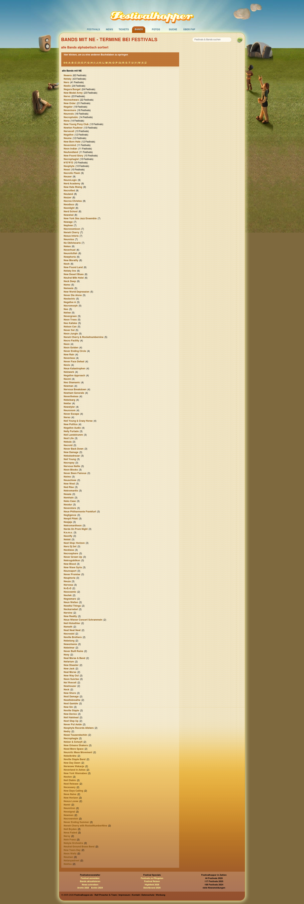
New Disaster (71, 665)
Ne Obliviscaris (72, 243)
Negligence (70, 515)
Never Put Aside (73, 724)
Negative (68, 135)
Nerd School (71, 211)
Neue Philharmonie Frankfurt (80, 511)
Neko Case (70, 501)
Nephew (68, 225)
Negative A (70, 302)
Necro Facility (71, 340)
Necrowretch (71, 819)
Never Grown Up (73, 557)
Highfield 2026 (152, 885)
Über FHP (189, 29)
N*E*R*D (68, 162)
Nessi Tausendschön (75, 735)
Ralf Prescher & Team (106, 895)
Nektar (67, 403)
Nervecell (69, 131)
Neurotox (69, 239)
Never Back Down (73, 449)
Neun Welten (71, 602)
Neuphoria (69, 578)
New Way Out (71, 675)
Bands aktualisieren (90, 881)
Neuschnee (70, 480)
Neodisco (69, 204)
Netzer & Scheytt (73, 742)
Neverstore (70, 508)
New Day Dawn (72, 763)
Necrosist (69, 634)
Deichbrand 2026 (152, 888)
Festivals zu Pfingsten (152, 878)
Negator (68, 107)
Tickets (124, 29)
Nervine (68, 613)
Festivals (93, 29)
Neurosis (69, 114)
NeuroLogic (70, 180)
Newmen (68, 815)
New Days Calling (73, 791)
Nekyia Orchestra (73, 843)
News (109, 29)
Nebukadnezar (72, 456)
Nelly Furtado (71, 431)
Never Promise (72, 574)
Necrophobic (71, 117)
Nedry (67, 731)
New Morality (71, 260)
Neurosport (70, 571)
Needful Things (72, 606)
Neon (67, 344)
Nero (66, 82)
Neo (66, 309)
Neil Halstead (71, 717)
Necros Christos (73, 201)
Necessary (69, 787)
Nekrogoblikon (72, 560)
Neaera (68, 75)
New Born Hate (72, 142)
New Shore (70, 693)
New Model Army (73, 93)
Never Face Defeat (74, 361)
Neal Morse (70, 672)
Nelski (67, 539)
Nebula (68, 442)
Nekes (67, 246)
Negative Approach (74, 375)
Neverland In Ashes (75, 770)
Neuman (68, 857)
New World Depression (76, 292)
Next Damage (71, 696)
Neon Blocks (71, 470)
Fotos (156, 29)
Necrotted (69, 190)
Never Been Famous (75, 473)
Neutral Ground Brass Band (79, 846)
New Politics (71, 424)
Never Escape (71, 414)
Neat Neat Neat (72, 630)
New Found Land (73, 267)
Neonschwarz (71, 100)
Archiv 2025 (83, 888)
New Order (70, 103)
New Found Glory (73, 156)
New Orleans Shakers (76, 745)
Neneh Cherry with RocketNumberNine (85, 826)
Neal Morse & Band (74, 658)
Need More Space (74, 749)
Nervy (67, 836)
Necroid (68, 445)
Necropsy (69, 463)
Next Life (69, 438)
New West (69, 484)
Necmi (67, 379)
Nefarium (69, 662)
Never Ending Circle (75, 351)
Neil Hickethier (72, 623)
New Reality (70, 616)
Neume (68, 138)
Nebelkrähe (70, 756)
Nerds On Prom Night (76, 529)
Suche (173, 29)
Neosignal (69, 812)
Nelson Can (70, 327)
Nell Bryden (70, 829)
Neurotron (69, 808)
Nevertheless (71, 396)
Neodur (68, 504)
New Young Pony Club (76, 124)
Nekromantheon (73, 525)
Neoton (68, 777)
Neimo (67, 477)
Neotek (68, 595)
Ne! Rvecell (70, 682)
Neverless (69, 358)
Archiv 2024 (97, 888)
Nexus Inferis (71, 236)
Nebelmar (69, 648)
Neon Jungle (71, 333)
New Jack (69, 668)
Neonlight (69, 208)
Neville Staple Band (75, 759)
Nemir (67, 805)
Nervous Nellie (72, 466)
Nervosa (68, 585)
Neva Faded (70, 832)
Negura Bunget (72, 89)
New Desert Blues (74, 274)
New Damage (71, 452)
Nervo (67, 96)
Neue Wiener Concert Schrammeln (83, 620)
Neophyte (69, 166)
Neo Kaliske (70, 323)
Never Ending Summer (76, 822)
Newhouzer (70, 686)
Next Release (71, 784)
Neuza (67, 581)
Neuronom (69, 410)
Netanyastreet (71, 860)
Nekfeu (68, 864)
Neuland (68, 194)
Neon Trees (70, 320)
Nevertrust (69, 250)
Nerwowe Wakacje (74, 766)
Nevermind (70, 145)
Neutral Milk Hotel (74, 278)
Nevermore (70, 110)
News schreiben (90, 885)
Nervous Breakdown (75, 389)
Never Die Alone (73, 295)
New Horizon (71, 798)
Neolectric (69, 299)
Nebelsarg (69, 400)
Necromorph (71, 306)
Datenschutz (148, 895)
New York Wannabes (75, 773)
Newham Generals (74, 393)
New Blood (70, 564)
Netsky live (70, 271)
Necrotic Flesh (72, 173)
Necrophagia (71, 738)
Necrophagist (71, 159)
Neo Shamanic (72, 382)
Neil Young (70, 459)
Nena (66, 121)
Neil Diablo (70, 780)
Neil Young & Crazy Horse (78, 421)
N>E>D (67, 588)
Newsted (68, 215)
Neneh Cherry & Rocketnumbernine (83, 337)
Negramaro (70, 599)
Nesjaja (68, 522)
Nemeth (68, 627)
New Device (70, 714)
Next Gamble (71, 703)
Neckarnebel (71, 609)
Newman (68, 386)
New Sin (68, 707)
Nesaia (67, 494)
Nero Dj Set (70, 546)
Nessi (67, 169)
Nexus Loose (71, 801)
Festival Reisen (152, 881)
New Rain (69, 354)
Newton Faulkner (73, 128)
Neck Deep (70, 281)
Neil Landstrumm (73, 435)
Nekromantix (71, 491)
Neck (66, 689)
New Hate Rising (73, 187)
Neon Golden (71, 347)
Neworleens (70, 644)
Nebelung (69, 641)
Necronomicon (72, 229)
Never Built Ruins (73, 651)
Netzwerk (69, 372)
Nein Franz (70, 839)
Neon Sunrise (71, 679)
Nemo (67, 285)
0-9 (65, 63)
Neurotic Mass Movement (78, 752)
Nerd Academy (72, 183)
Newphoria (70, 257)
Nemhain (69, 497)
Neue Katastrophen (74, 368)
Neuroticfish (70, 253)
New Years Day (72, 850)
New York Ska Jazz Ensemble (80, 218)
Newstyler (69, 407)
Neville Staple (71, 710)
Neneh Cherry (71, 232)
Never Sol (69, 330)
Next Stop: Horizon (74, 543)
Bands (139, 29)
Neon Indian (70, 149)
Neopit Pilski (71, 518)
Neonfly (68, 536)
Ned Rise (69, 487)
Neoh (67, 264)
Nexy (66, 655)
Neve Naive (70, 794)
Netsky (67, 79)
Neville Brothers (73, 637)
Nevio (67, 365)
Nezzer (67, 197)
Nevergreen (70, 316)
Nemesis (68, 288)
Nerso (67, 417)
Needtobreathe (72, 700)
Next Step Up (71, 721)
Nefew (67, 313)
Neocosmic (70, 592)
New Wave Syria (73, 567)
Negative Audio (72, 428)
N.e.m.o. (68, 532)
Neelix (67, 86)
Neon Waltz (70, 853)
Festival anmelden (90, 878)
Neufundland (71, 152)
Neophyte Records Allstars (79, 728)
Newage (68, 222)
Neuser (68, 176)
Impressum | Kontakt (129, 895)
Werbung (160, 895)
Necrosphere (71, 553)
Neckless (69, 550)
